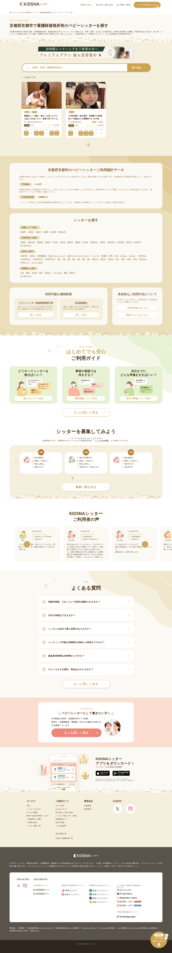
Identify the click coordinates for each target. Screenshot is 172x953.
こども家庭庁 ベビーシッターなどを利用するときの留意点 (137, 928)
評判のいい (25, 262)
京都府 (30, 232)
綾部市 (48, 242)
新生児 (103, 259)
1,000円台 (141, 256)
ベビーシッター (68, 32)
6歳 (88, 259)
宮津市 (63, 242)
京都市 (23, 242)
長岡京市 (94, 242)
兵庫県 (46, 232)
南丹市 (129, 242)
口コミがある (37, 262)
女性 (116, 256)
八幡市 (102, 242)
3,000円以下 (50, 259)
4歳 (78, 259)
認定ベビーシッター (57, 256)
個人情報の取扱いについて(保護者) (67, 928)
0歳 (58, 259)
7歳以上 (95, 259)
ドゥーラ (95, 256)
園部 (65, 273)
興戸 (41, 273)
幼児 (117, 259)
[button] (72, 478)
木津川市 (137, 242)
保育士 (32, 256)
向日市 (85, 242)
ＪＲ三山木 (57, 273)
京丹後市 (120, 242)
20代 (123, 259)
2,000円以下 (38, 259)
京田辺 (34, 273)
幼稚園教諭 (42, 256)
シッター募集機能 (102, 441)
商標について (34, 930)
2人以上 (123, 256)
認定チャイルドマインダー (78, 256)
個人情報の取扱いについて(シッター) (39, 928)
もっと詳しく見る (90, 684)
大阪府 (38, 232)
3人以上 (132, 256)
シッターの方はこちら (149, 5)
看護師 (104, 256)
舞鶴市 (40, 242)
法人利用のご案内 (123, 5)
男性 (111, 256)
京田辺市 (111, 242)
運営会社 (13, 928)
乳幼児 (110, 259)
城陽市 (78, 242)
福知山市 (31, 242)
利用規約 (21, 928)
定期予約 (24, 256)
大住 (22, 273)
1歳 (63, 259)
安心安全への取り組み (104, 5)
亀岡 (28, 273)
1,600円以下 (25, 259)
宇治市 (55, 242)
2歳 (68, 259)
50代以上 (143, 259)
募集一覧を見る (91, 487)
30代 (129, 259)
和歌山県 (62, 232)
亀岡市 (70, 242)
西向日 (72, 273)
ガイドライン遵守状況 (107, 928)
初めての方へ (86, 5)
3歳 (73, 259)
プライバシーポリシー (89, 928)
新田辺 (48, 273)
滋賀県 (23, 232)
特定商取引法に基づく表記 (18, 930)
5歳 (83, 259)
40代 (135, 259)
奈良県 (53, 232)
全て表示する (26, 245)
